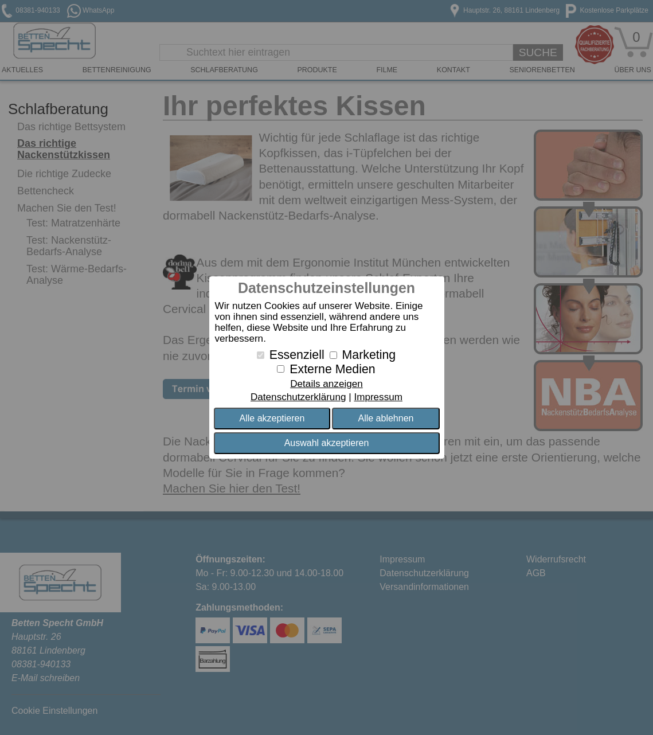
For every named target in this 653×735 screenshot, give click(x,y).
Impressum (378, 397)
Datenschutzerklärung (298, 397)
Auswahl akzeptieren (326, 443)
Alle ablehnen (385, 418)
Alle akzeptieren (272, 418)
